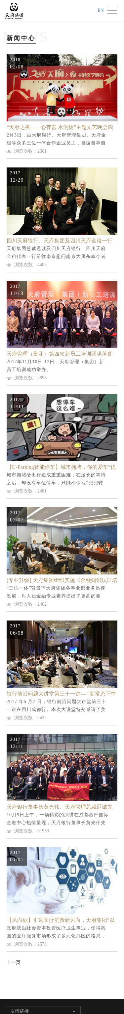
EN (101, 10)
